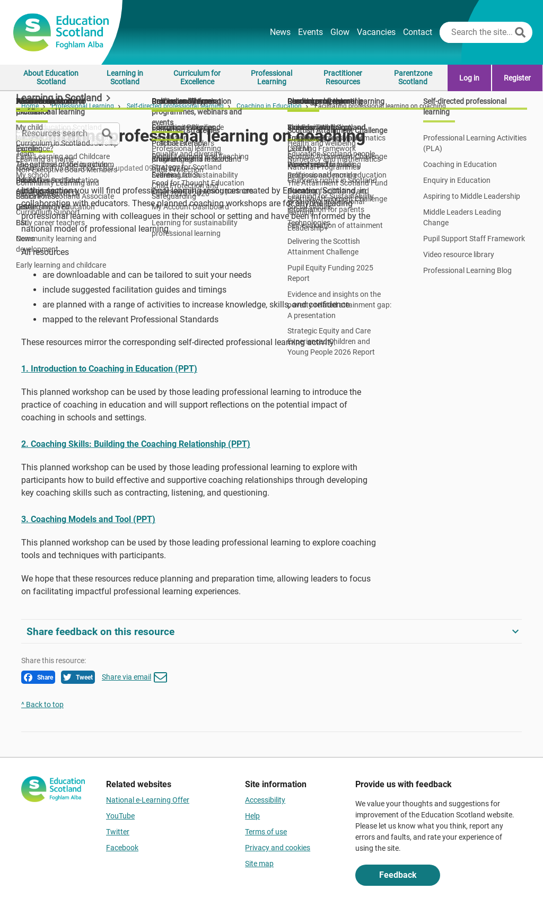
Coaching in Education (269, 106)
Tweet (78, 677)
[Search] (520, 32)
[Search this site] (476, 32)
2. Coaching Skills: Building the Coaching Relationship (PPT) (135, 444)
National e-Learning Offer (147, 800)
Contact (417, 32)
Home (30, 106)
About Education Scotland (50, 77)
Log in (469, 78)
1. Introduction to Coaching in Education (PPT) (109, 369)
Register (517, 78)
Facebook (122, 847)
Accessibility (265, 800)
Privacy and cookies (277, 847)
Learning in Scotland (125, 77)
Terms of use (266, 831)
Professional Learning (271, 77)
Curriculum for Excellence (197, 77)
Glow (339, 32)
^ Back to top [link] (42, 704)
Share (38, 677)
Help (252, 816)
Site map (259, 863)
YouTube (120, 816)
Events (310, 32)
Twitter (117, 831)
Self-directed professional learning (175, 106)
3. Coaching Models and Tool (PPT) (88, 519)
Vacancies (376, 32)
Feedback (398, 875)
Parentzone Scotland (413, 77)
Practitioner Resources (342, 77)
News (280, 32)
